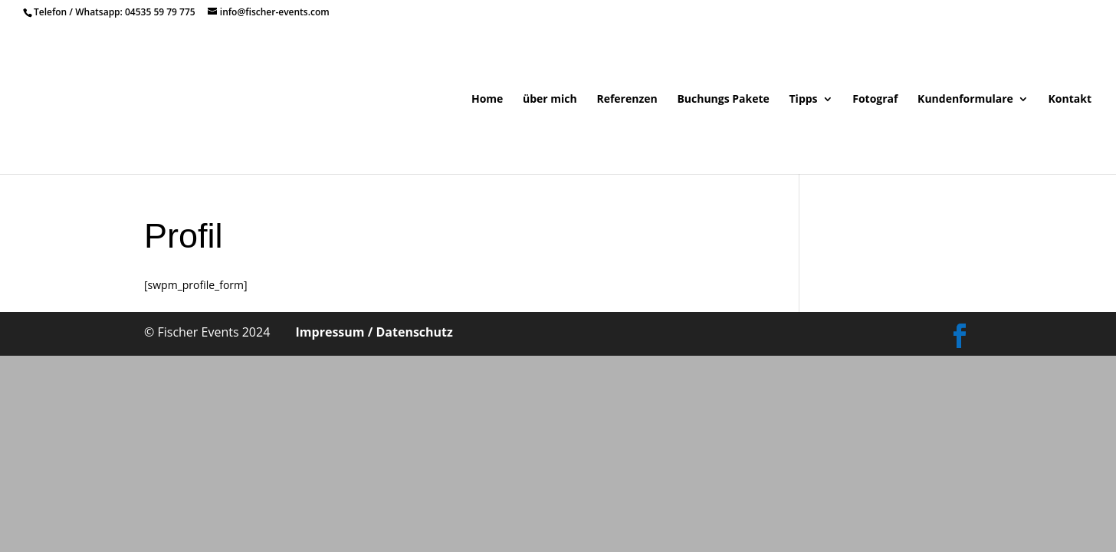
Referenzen (626, 100)
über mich (550, 100)
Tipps (803, 100)
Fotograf (875, 100)
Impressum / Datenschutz (374, 332)
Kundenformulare (965, 100)
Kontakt (1070, 100)
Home (487, 100)
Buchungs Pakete (723, 100)
